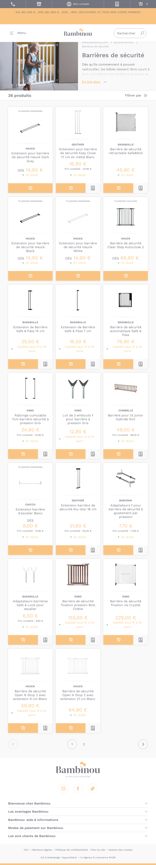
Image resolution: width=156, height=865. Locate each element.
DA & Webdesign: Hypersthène (59, 857)
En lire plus (91, 82)
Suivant (143, 744)
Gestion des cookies (120, 849)
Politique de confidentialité (71, 849)
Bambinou (78, 32)
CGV (26, 849)
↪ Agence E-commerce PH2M (98, 857)
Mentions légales (42, 849)
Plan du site (98, 849)
